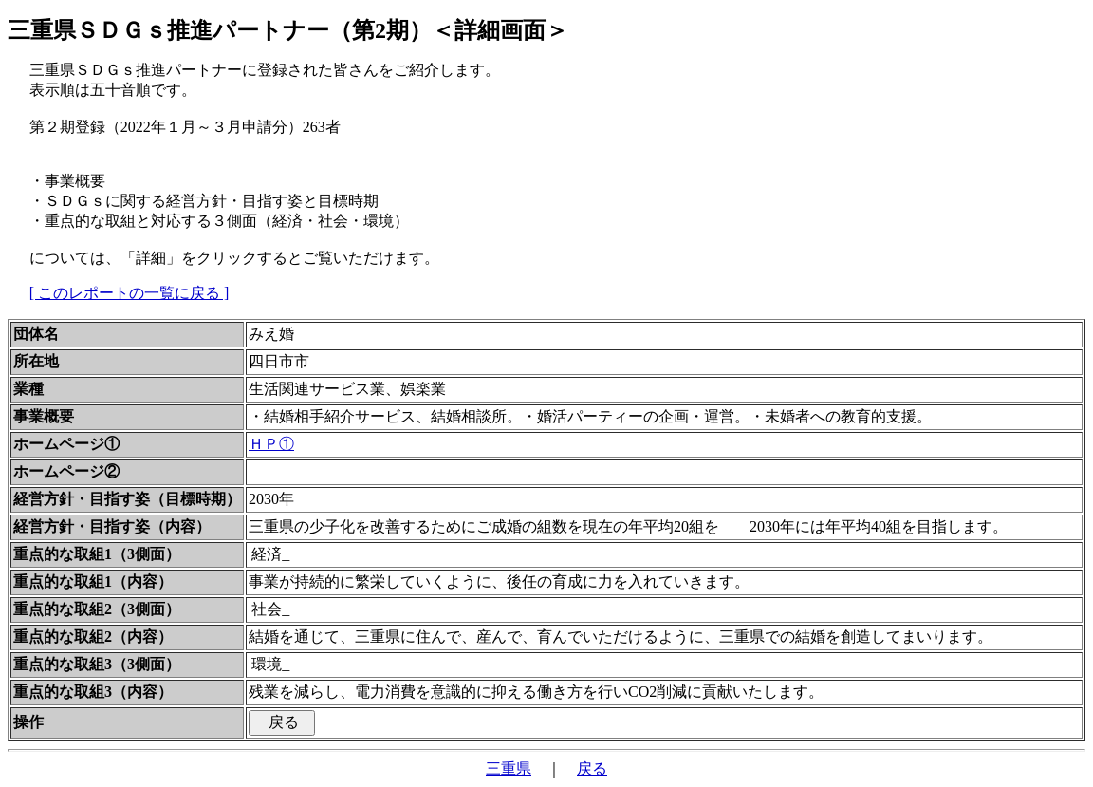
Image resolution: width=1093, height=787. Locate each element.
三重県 (508, 768)
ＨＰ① (271, 444)
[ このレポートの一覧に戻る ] (129, 293)
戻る (592, 768)
